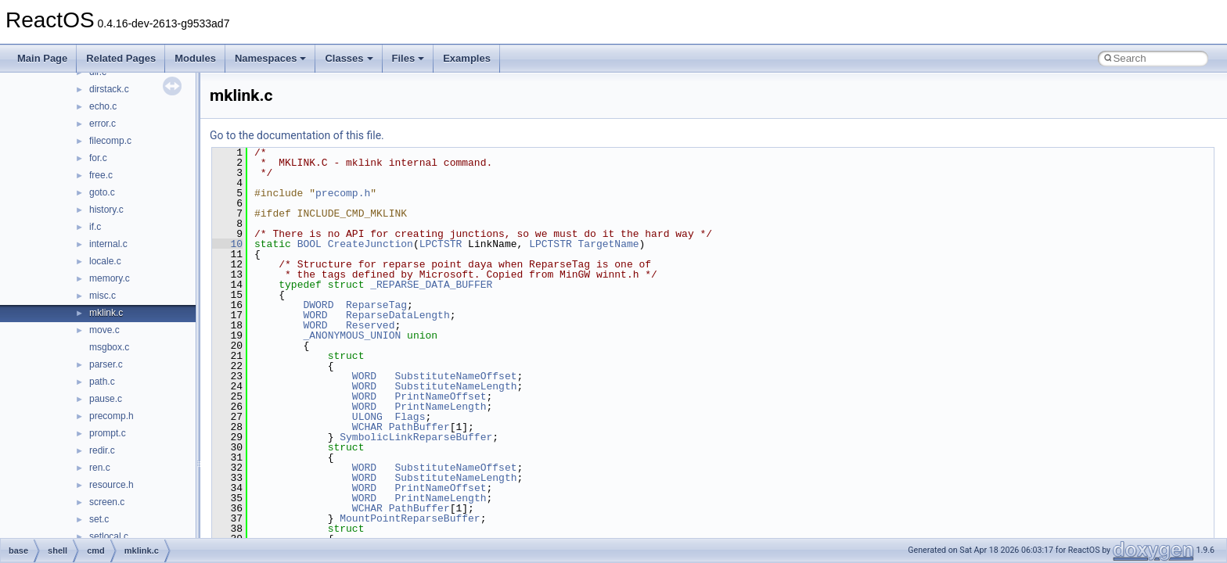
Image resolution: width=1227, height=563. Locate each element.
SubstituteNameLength (455, 386)
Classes (348, 58)
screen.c (106, 502)
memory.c (109, 278)
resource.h (111, 484)
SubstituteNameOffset (455, 376)
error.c (102, 123)
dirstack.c (109, 89)
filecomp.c (110, 140)
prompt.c (107, 433)
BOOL (309, 244)
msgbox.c (109, 347)
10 (227, 244)
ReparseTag (376, 305)
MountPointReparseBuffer (410, 518)
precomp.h (111, 416)
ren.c (99, 467)
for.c (98, 157)
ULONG (367, 417)
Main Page (42, 58)
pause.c (105, 398)
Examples (467, 58)
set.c (99, 519)
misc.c (102, 295)
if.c (95, 226)
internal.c (108, 243)
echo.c (103, 106)
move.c (104, 330)
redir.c (102, 450)
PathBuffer (419, 427)
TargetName (608, 244)
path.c (102, 381)
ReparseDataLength (398, 315)
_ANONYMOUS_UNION (352, 335)
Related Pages (121, 58)
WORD (315, 315)
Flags (409, 417)
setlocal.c (108, 536)
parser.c (106, 364)
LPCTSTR (440, 244)
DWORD (318, 305)
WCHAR (367, 427)
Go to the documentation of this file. (297, 135)
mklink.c (106, 312)
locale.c (105, 261)
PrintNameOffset (440, 396)
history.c (106, 209)
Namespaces (271, 58)
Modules (195, 58)
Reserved (370, 325)
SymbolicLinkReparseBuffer (416, 437)
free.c (101, 175)
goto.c (102, 192)
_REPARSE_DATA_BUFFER (431, 285)
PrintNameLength (440, 407)
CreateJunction (370, 244)
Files (408, 58)
